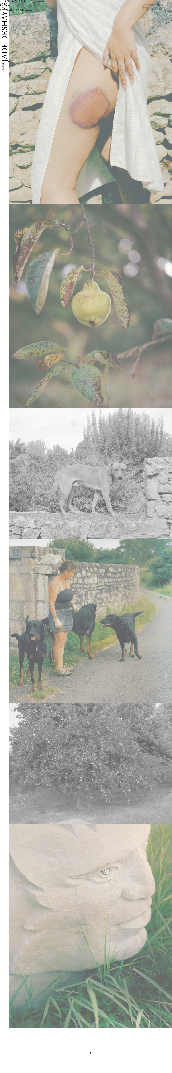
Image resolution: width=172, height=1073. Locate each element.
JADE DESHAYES (6, 31)
